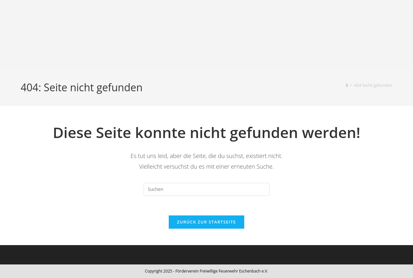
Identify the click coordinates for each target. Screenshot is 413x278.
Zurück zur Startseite (206, 222)
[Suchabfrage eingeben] (206, 189)
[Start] (347, 85)
